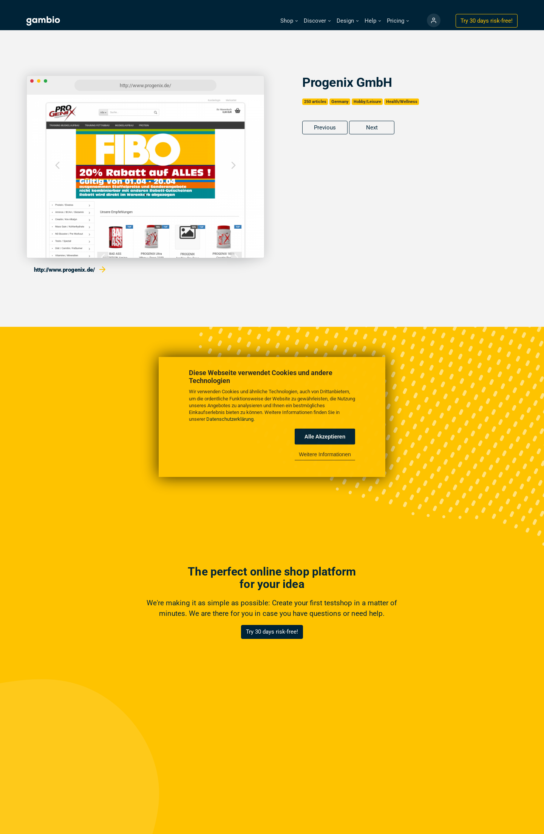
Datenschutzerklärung (229, 419)
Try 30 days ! (487, 20)
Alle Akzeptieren (324, 437)
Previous (325, 127)
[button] (289, 21)
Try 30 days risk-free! (272, 631)
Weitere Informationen (325, 454)
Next (372, 127)
